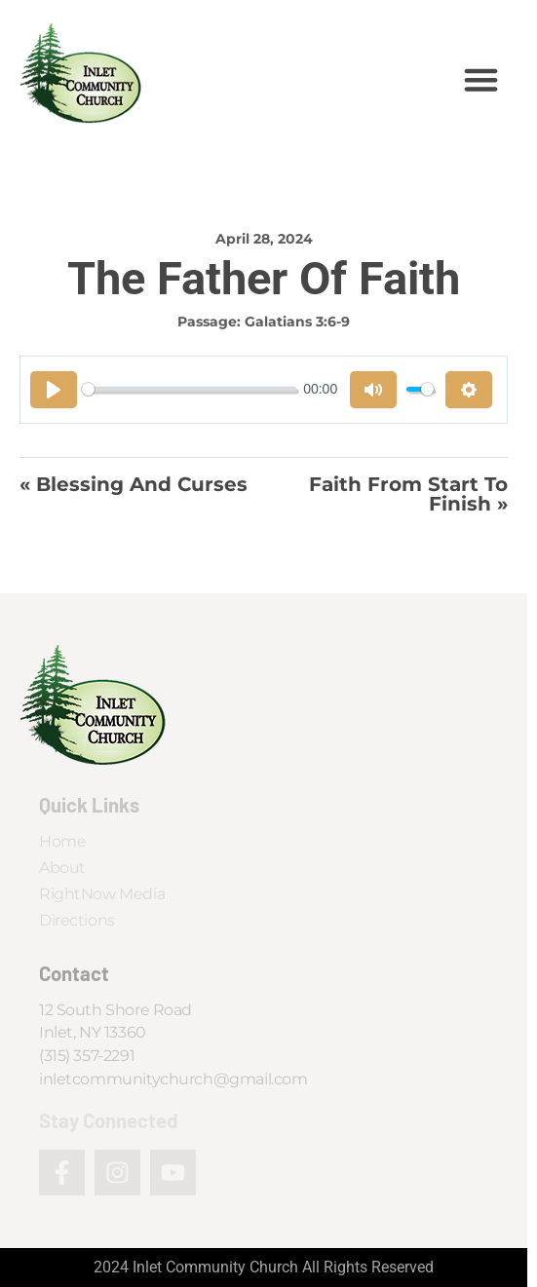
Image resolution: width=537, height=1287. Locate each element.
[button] (481, 79)
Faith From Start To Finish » (408, 494)
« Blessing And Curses (133, 485)
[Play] (53, 389)
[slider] (189, 389)
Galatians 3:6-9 (297, 321)
